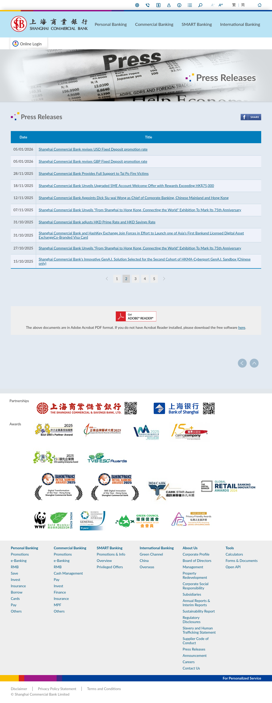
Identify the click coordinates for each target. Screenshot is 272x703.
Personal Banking (150, 24)
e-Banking (19, 560)
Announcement (195, 655)
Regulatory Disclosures (192, 619)
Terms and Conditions (104, 689)
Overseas (147, 567)
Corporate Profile (196, 554)
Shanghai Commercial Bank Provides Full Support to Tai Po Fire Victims (94, 173)
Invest (15, 579)
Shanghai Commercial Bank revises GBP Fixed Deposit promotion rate (93, 161)
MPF (57, 605)
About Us (179, 5)
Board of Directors (197, 560)
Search (200, 5)
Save (14, 573)
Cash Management (68, 573)
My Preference (137, 5)
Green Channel (151, 554)
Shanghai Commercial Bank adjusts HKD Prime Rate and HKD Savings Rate (97, 222)
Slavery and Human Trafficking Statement (199, 630)
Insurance (18, 586)
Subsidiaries (192, 594)
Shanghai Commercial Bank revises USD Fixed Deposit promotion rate (93, 149)
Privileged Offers (110, 567)
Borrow (16, 592)
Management (193, 567)
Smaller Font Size (212, 5)
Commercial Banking (182, 24)
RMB (15, 567)
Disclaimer (19, 689)
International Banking (248, 24)
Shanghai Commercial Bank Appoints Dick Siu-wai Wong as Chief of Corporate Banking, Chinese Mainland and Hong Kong (134, 198)
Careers (189, 662)
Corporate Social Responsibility (195, 586)
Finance (60, 592)
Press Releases (194, 649)
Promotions (20, 554)
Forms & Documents (242, 560)
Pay (13, 605)
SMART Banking (215, 24)
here (241, 327)
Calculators (234, 554)
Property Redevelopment (195, 575)
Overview (104, 560)
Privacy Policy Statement (57, 689)
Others (16, 611)
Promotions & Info (111, 554)
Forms (190, 5)
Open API (233, 567)
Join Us (169, 5)
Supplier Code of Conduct (195, 641)
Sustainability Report (199, 611)
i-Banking (158, 5)
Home (259, 5)
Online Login (31, 43)
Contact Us (148, 5)
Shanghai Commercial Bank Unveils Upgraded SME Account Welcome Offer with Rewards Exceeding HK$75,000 (126, 186)
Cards (15, 598)
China (144, 560)
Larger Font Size (220, 5)
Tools (230, 548)
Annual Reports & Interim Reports (196, 603)
